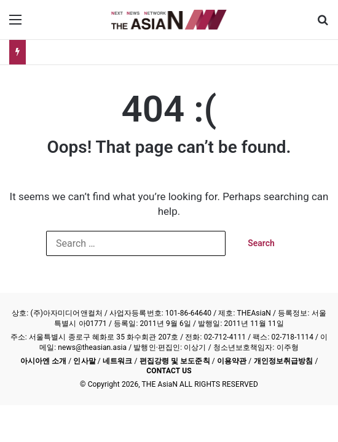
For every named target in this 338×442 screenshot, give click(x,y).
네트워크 (117, 361)
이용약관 (231, 361)
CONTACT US (168, 370)
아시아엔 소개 (43, 361)
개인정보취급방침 (283, 361)
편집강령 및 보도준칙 (175, 361)
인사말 (84, 361)
